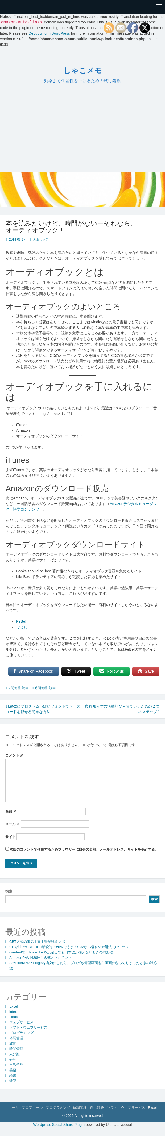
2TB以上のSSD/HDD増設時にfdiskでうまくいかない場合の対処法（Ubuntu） (69, 947)
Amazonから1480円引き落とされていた (40, 958)
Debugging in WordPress (49, 33)
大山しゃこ (41, 239)
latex (13, 1012)
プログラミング (21, 1033)
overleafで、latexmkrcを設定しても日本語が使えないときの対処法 (61, 952)
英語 (12, 1070)
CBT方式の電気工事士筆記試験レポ (37, 942)
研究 (12, 1059)
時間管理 (14, 688)
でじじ (21, 627)
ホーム (13, 1108)
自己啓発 (16, 1065)
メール (12, 824)
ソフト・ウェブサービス (28, 1027)
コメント (14, 755)
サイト (10, 837)
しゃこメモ (82, 70)
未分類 (14, 1054)
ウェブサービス (21, 1022)
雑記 (12, 1081)
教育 (12, 1043)
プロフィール (32, 1108)
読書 (25, 688)
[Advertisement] (82, 127)
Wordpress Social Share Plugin (59, 1124)
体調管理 (16, 1038)
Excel (13, 1006)
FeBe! (21, 621)
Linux (13, 1017)
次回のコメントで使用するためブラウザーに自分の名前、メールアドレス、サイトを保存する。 (84, 849)
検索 (8, 891)
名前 (11, 811)
